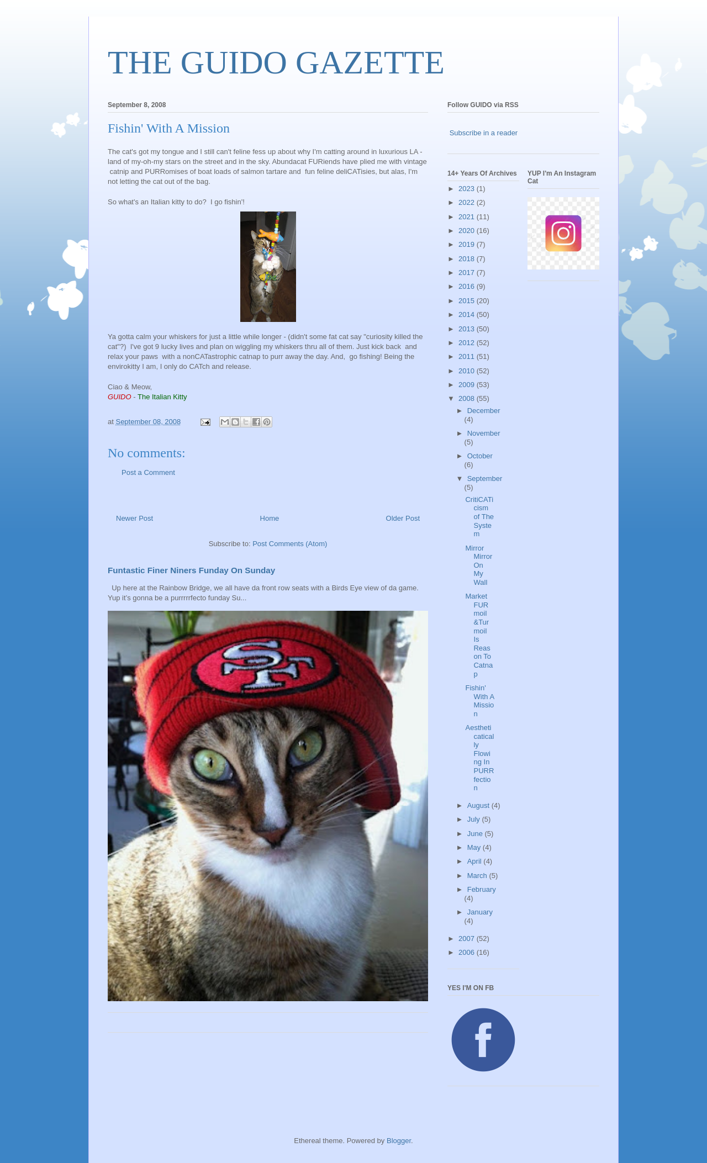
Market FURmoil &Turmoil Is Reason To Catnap (479, 635)
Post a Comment (148, 472)
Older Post (403, 518)
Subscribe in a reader (484, 133)
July (474, 819)
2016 (467, 286)
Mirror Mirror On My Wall (478, 565)
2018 (467, 259)
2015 (467, 301)
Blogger (399, 1140)
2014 (467, 314)
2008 (467, 398)
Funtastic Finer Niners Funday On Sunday (191, 570)
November (483, 433)
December (483, 410)
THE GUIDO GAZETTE (276, 62)
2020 (467, 230)
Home (269, 518)
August (479, 805)
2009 (467, 384)
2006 (467, 952)
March (478, 875)
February (481, 889)
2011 (467, 356)
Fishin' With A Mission (479, 701)
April (475, 861)
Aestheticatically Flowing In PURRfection (479, 757)
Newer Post (134, 518)
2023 (467, 188)
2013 (467, 329)
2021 (467, 217)
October (480, 456)
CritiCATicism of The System (479, 516)
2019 (467, 244)
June (476, 833)
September (485, 478)
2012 (467, 343)
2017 (467, 272)
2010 (467, 371)
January (480, 912)
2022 (467, 202)
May (475, 847)
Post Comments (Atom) (289, 544)
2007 (467, 938)
